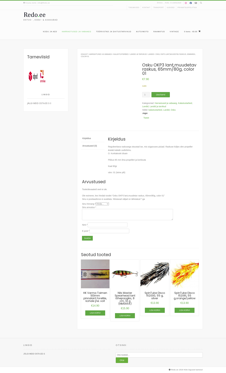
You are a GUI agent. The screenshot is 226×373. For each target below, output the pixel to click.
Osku (173, 110)
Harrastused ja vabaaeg (76, 31)
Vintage (174, 31)
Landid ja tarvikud (138, 54)
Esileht (84, 54)
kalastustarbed (155, 110)
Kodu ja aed (50, 31)
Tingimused (133, 7)
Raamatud (159, 31)
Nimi (85, 225)
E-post (85, 231)
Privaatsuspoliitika (187, 7)
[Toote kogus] (146, 94)
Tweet (146, 118)
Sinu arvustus (89, 207)
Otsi (122, 360)
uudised (171, 7)
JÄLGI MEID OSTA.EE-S (38, 103)
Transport (158, 7)
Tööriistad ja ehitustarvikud (113, 31)
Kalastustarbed (120, 54)
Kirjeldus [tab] (86, 138)
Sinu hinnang (89, 204)
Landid (151, 54)
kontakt (146, 7)
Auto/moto (142, 31)
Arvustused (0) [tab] (89, 145)
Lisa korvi (160, 94)
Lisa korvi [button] (95, 313)
